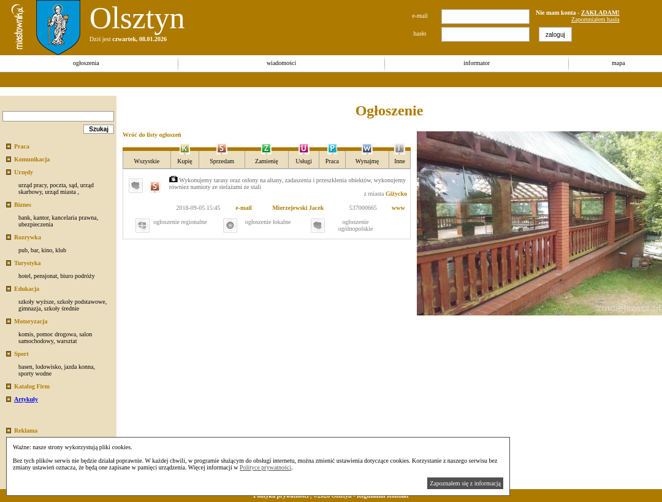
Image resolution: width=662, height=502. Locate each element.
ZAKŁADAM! (600, 12)
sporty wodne (34, 373)
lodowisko (48, 366)
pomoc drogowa (56, 334)
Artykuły (26, 399)
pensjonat (45, 275)
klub (60, 250)
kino (46, 250)
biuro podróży (77, 275)
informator (476, 63)
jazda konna (78, 366)
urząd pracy (32, 185)
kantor (40, 217)
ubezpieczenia (35, 224)
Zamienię (266, 161)
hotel (24, 275)
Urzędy (23, 172)
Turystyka (27, 263)
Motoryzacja (30, 321)
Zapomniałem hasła (595, 19)
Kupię (184, 161)
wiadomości (281, 63)
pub (23, 250)
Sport (21, 353)
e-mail (243, 207)
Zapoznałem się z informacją (465, 483)
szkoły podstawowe (81, 301)
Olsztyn (137, 18)
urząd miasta (60, 191)
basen (25, 366)
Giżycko (396, 193)
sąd (73, 185)
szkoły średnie (62, 308)
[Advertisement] (223, 79)
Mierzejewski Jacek (298, 207)
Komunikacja (32, 159)
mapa (618, 63)
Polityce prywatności (265, 467)
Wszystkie (147, 161)
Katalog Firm (32, 386)
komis (25, 334)
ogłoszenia (86, 63)
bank (24, 217)
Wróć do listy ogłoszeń (152, 134)
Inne (399, 161)
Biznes (22, 204)
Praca (21, 146)
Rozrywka (27, 237)
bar (34, 250)
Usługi (303, 161)
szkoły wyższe (36, 301)
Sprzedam (222, 161)
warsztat (66, 341)
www (398, 207)
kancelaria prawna (74, 217)
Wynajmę (367, 161)
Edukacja (26, 288)
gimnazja (29, 308)
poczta (58, 185)
